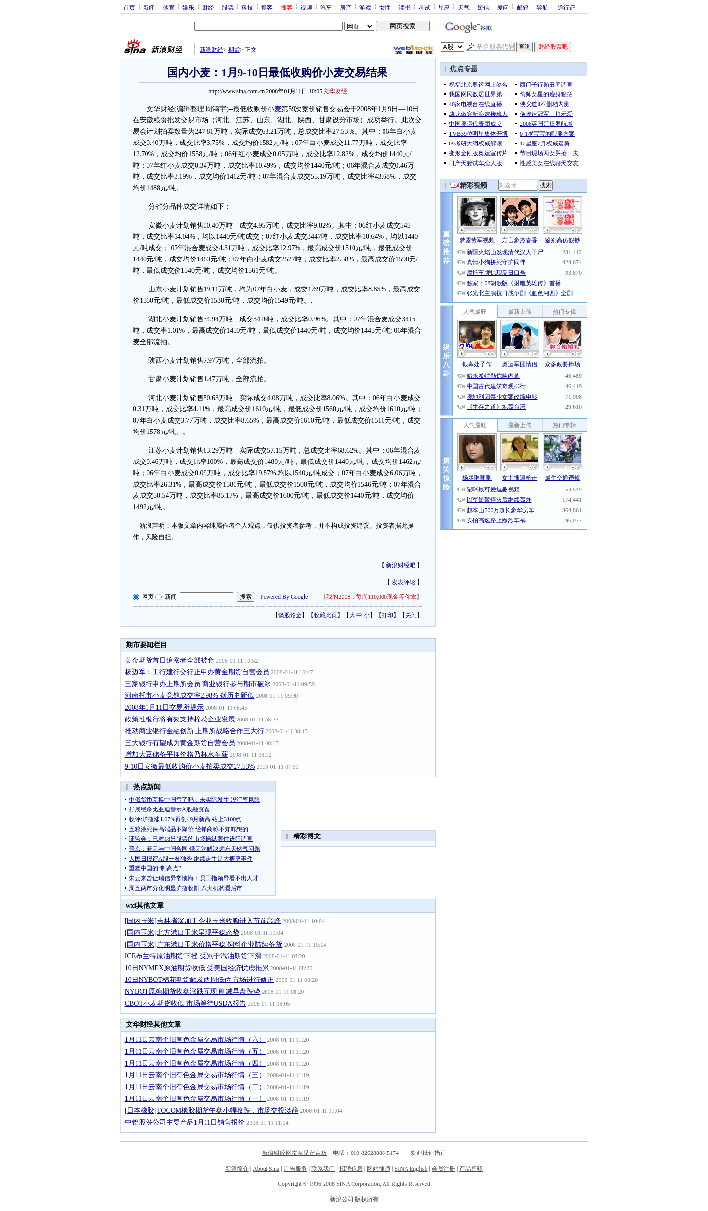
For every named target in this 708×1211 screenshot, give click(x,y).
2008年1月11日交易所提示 (164, 707)
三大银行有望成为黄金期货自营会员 (180, 743)
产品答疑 (471, 1168)
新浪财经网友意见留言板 (294, 1153)
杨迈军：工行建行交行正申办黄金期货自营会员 (197, 672)
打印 (387, 615)
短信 (483, 7)
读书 (405, 7)
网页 (148, 596)
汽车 (326, 7)
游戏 (365, 7)
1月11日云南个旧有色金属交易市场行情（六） (195, 1039)
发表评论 (403, 582)
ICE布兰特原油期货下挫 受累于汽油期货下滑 (193, 956)
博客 (267, 7)
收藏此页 (325, 615)
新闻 (149, 7)
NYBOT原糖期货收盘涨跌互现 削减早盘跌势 (193, 991)
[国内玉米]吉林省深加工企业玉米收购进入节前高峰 (203, 920)
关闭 (411, 615)
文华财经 (335, 91)
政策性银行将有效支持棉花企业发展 (180, 719)
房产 (346, 7)
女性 (385, 7)
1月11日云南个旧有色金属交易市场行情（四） (195, 1063)
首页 (129, 7)
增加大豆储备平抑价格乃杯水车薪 (176, 754)
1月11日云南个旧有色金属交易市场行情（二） (195, 1087)
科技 (247, 7)
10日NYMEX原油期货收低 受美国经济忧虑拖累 (197, 968)
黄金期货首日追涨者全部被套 (169, 660)
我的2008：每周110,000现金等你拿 (371, 596)
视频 (306, 7)
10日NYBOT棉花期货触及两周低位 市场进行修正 (199, 979)
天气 (464, 7)
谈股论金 (290, 615)
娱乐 (188, 7)
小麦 (274, 109)
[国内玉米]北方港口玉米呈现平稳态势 (182, 932)
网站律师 (378, 1168)
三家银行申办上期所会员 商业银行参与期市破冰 (198, 684)
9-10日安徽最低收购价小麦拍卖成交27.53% (190, 766)
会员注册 (443, 1168)
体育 (169, 7)
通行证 (566, 7)
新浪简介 (237, 1168)
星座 (444, 7)
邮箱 (523, 7)
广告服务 (295, 1168)
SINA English (410, 1168)
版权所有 (367, 1199)
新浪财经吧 (400, 565)
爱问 (503, 7)
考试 (424, 7)
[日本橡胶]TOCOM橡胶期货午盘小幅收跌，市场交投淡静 (212, 1110)
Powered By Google (284, 596)
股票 (228, 7)
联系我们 (323, 1168)
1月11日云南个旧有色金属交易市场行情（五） (195, 1051)
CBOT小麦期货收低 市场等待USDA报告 (185, 1003)
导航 (542, 7)
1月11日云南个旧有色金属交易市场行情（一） (195, 1098)
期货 (234, 49)
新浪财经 (211, 49)
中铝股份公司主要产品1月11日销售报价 (185, 1122)
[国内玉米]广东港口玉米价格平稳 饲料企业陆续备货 (204, 944)
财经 (208, 7)
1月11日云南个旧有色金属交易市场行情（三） (195, 1075)
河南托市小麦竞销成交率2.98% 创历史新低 (190, 695)
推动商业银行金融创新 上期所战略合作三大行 (195, 731)
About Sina (266, 1168)
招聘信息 (351, 1168)
